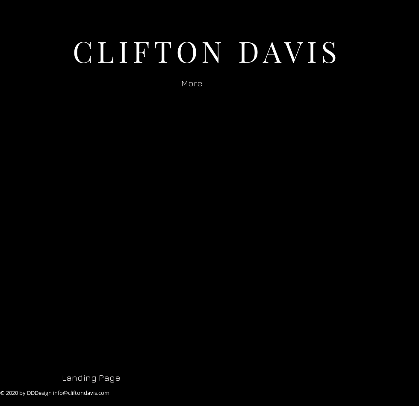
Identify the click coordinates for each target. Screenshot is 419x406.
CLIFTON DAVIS (207, 50)
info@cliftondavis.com (81, 393)
